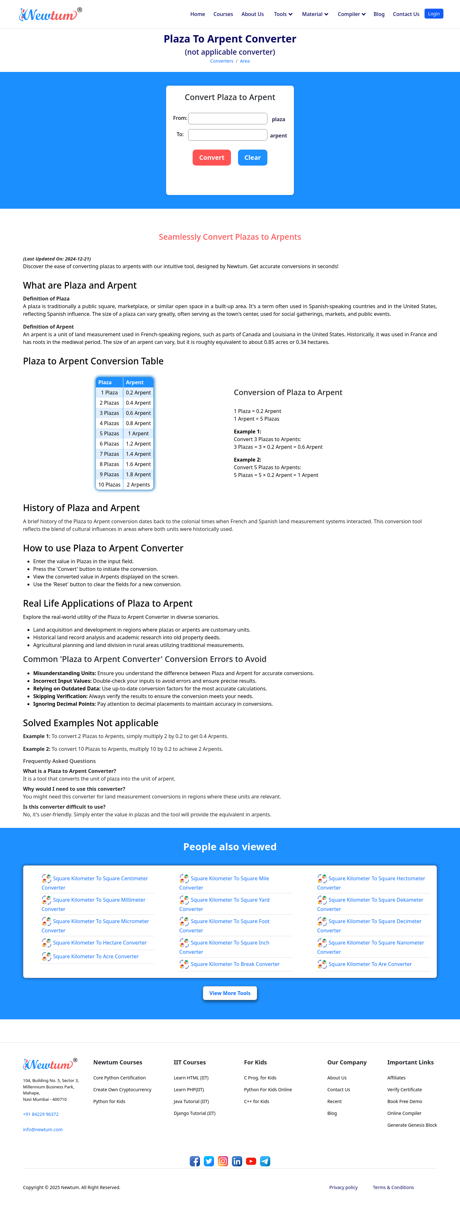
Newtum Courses (117, 1062)
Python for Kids (109, 1101)
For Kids (255, 1062)
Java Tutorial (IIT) (191, 1101)
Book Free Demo (404, 1101)
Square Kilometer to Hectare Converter (94, 942)
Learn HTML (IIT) (191, 1078)
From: (180, 117)
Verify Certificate (404, 1089)
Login (434, 14)
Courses (223, 14)
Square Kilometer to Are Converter (364, 964)
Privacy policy (343, 1187)
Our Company (347, 1062)
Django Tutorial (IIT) (195, 1113)
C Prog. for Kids (260, 1078)
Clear (252, 157)
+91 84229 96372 (40, 1114)
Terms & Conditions (393, 1187)
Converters (221, 61)
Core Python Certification (119, 1078)
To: (180, 134)
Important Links (410, 1062)
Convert (211, 157)
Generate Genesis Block (412, 1125)
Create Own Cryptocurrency (122, 1089)
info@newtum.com (43, 1129)
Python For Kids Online (268, 1089)
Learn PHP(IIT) (189, 1089)
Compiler (352, 14)
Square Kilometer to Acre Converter (90, 956)
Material (315, 14)
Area (245, 61)
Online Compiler (404, 1113)
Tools (283, 14)
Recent (334, 1101)
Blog (379, 14)
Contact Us (406, 14)
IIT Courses (190, 1062)
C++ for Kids (256, 1101)
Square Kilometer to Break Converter (229, 964)
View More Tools (230, 993)
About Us (252, 14)
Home (197, 14)
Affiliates (396, 1078)
